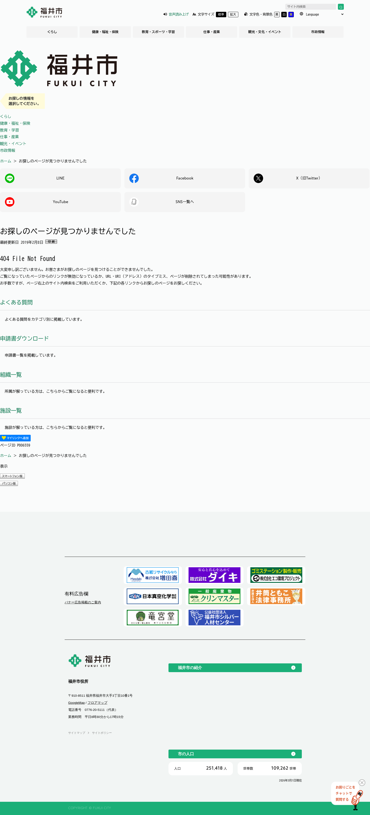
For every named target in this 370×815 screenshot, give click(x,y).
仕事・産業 (211, 32)
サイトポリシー (102, 732)
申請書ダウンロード (24, 338)
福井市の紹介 (190, 667)
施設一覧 (11, 410)
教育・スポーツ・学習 (158, 32)
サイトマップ (76, 732)
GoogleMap (76, 702)
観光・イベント (13, 143)
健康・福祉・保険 (105, 32)
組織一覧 (11, 374)
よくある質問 (16, 302)
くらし (52, 32)
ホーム (5, 161)
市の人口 (186, 753)
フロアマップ (97, 702)
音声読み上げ (179, 14)
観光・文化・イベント (264, 32)
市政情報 (317, 32)
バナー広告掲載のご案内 (83, 602)
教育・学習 (9, 130)
